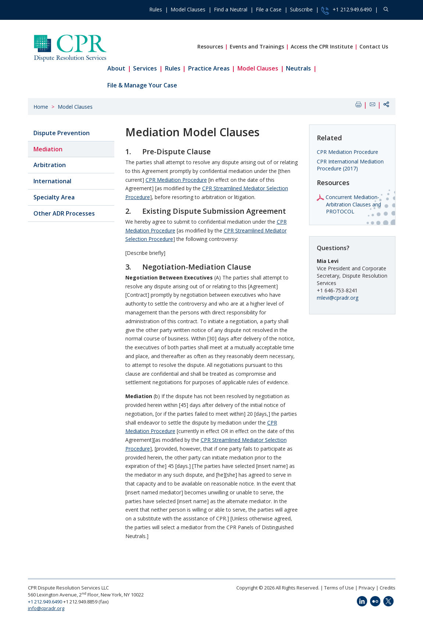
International (52, 181)
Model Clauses (188, 9)
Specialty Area (54, 197)
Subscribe (301, 9)
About (116, 68)
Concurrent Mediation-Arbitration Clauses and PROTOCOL (353, 204)
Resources (210, 46)
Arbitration (49, 165)
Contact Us (373, 46)
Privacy (367, 587)
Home (40, 106)
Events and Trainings (257, 46)
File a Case (269, 9)
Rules (155, 9)
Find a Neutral (230, 9)
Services (145, 68)
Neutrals (298, 68)
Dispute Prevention (61, 133)
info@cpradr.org (46, 608)
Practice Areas (209, 68)
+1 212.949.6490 (346, 10)
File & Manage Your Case (142, 85)
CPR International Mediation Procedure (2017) (350, 165)
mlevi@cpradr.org (337, 297)
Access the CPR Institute (322, 46)
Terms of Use (339, 587)
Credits (387, 587)
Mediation (47, 149)
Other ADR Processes (64, 213)
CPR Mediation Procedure (176, 179)
